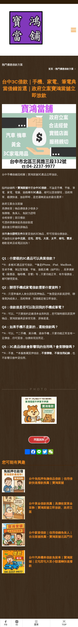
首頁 (51, 69)
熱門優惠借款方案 (64, 69)
